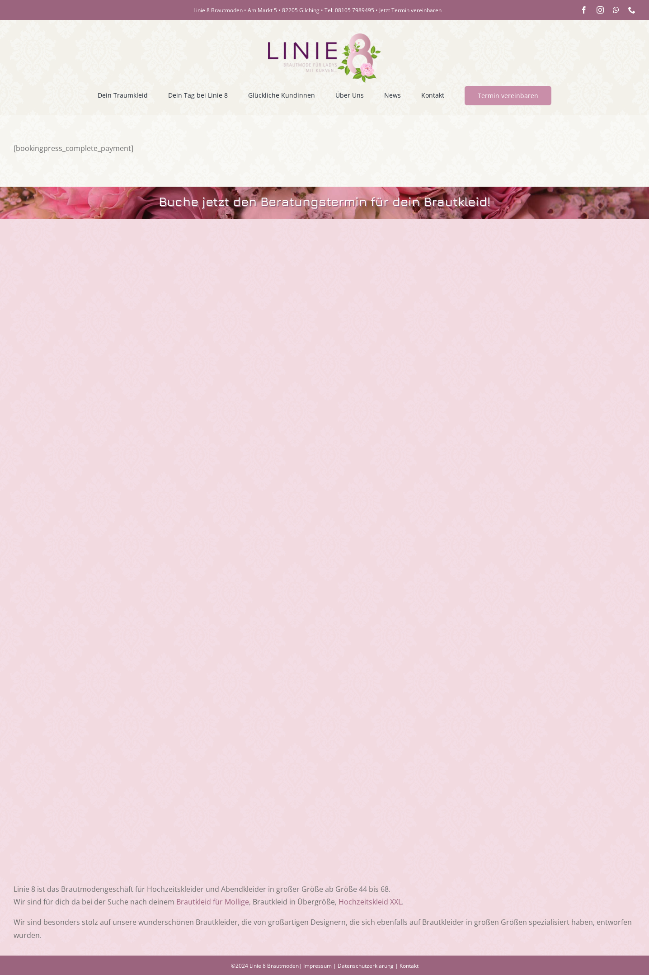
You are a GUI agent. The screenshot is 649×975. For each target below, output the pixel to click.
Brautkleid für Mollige (212, 902)
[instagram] (600, 10)
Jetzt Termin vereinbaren (410, 10)
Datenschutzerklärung (366, 966)
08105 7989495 (354, 10)
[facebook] (584, 10)
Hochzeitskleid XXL (370, 902)
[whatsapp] (616, 10)
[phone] (631, 10)
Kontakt (409, 966)
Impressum (317, 966)
